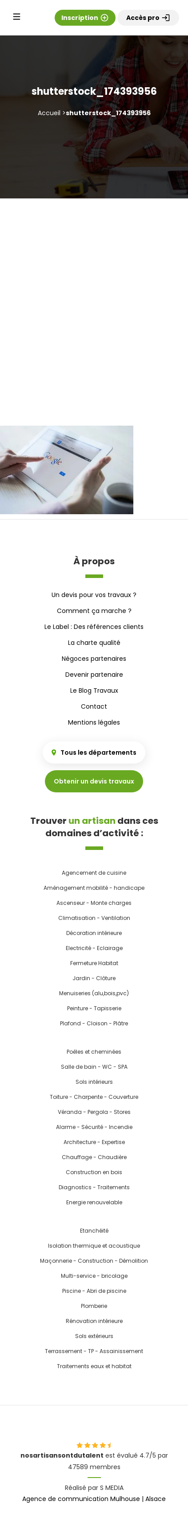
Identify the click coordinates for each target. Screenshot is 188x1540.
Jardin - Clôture (94, 978)
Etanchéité (94, 1230)
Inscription (85, 17)
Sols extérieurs (94, 1336)
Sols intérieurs (94, 1082)
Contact (94, 706)
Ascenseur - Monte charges (94, 903)
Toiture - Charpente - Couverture (94, 1097)
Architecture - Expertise (94, 1142)
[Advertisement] (94, 296)
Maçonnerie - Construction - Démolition (94, 1261)
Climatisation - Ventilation (94, 918)
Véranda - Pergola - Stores (94, 1112)
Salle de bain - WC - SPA (94, 1067)
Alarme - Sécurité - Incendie (94, 1127)
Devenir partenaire (94, 674)
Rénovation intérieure (94, 1321)
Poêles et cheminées (94, 1051)
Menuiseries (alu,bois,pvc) (94, 993)
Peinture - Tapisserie (94, 1008)
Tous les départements (94, 752)
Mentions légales (94, 722)
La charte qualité (94, 642)
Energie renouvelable (94, 1202)
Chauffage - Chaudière (94, 1157)
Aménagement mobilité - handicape (94, 888)
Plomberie (94, 1306)
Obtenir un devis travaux (94, 781)
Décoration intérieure (94, 933)
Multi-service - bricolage (94, 1276)
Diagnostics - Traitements (94, 1187)
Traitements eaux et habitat (94, 1366)
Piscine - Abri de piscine (94, 1291)
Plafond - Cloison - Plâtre (94, 1023)
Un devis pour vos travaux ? (94, 594)
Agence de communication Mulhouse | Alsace (94, 1498)
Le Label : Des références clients (94, 626)
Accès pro (148, 17)
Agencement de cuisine (94, 873)
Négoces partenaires (94, 658)
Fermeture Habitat (94, 963)
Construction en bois (94, 1172)
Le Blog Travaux (94, 690)
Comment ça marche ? (94, 610)
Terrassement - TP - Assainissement (94, 1351)
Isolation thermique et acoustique (94, 1245)
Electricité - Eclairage (94, 948)
